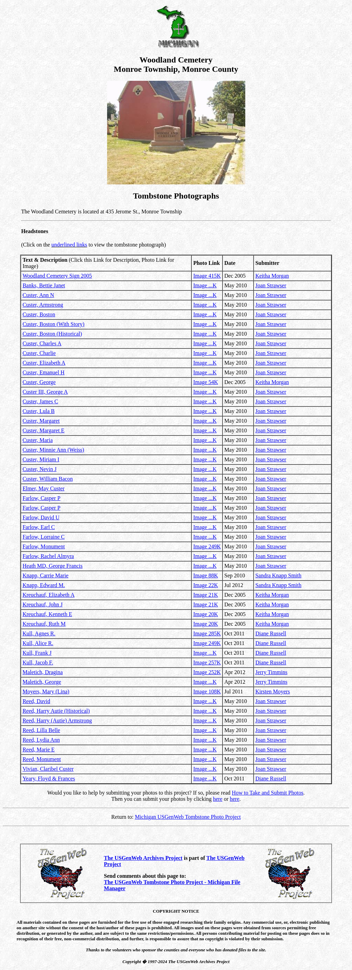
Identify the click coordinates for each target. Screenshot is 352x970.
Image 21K (205, 595)
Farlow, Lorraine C (43, 537)
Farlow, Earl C (38, 527)
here (217, 799)
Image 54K (205, 382)
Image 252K (207, 672)
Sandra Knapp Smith (278, 575)
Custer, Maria (37, 440)
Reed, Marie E (38, 749)
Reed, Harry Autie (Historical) (56, 711)
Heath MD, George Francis (52, 566)
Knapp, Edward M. (43, 585)
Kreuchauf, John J (42, 604)
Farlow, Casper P (41, 498)
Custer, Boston (38, 314)
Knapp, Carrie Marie (45, 575)
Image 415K (207, 276)
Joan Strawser (270, 285)
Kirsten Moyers (272, 691)
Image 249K (207, 546)
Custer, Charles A (41, 343)
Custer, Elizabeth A (43, 363)
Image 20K (205, 614)
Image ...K (205, 285)
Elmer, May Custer (43, 488)
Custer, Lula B (38, 411)
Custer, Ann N (38, 295)
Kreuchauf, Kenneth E (47, 614)
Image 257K (207, 662)
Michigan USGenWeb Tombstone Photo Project (188, 817)
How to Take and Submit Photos (267, 793)
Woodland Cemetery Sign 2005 (57, 276)
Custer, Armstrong (42, 305)
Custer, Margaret (40, 421)
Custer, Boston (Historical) (52, 334)
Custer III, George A (45, 392)
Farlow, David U (40, 517)
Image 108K (207, 691)
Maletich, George (41, 682)
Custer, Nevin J (39, 469)
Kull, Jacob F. (37, 662)
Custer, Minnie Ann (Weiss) (53, 450)
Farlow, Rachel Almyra (48, 556)
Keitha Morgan (272, 276)
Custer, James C (40, 401)
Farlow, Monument (43, 546)
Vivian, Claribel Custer (48, 769)
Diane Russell (270, 633)
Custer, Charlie (39, 353)
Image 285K (207, 633)
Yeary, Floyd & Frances (48, 778)
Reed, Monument (41, 759)
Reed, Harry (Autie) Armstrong (57, 720)
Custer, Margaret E (43, 430)
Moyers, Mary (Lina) (45, 691)
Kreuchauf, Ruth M (44, 624)
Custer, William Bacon (47, 479)
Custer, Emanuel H (43, 372)
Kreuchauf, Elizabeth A (48, 595)
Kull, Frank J (36, 653)
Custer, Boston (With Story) (53, 324)
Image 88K (205, 575)
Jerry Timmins (271, 672)
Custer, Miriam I (40, 459)
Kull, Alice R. (37, 643)
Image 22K (205, 585)
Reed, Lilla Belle (41, 730)
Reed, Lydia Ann (41, 740)
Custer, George (39, 382)
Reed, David (36, 701)
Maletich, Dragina (42, 672)
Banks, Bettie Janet (43, 285)
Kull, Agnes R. (38, 633)
